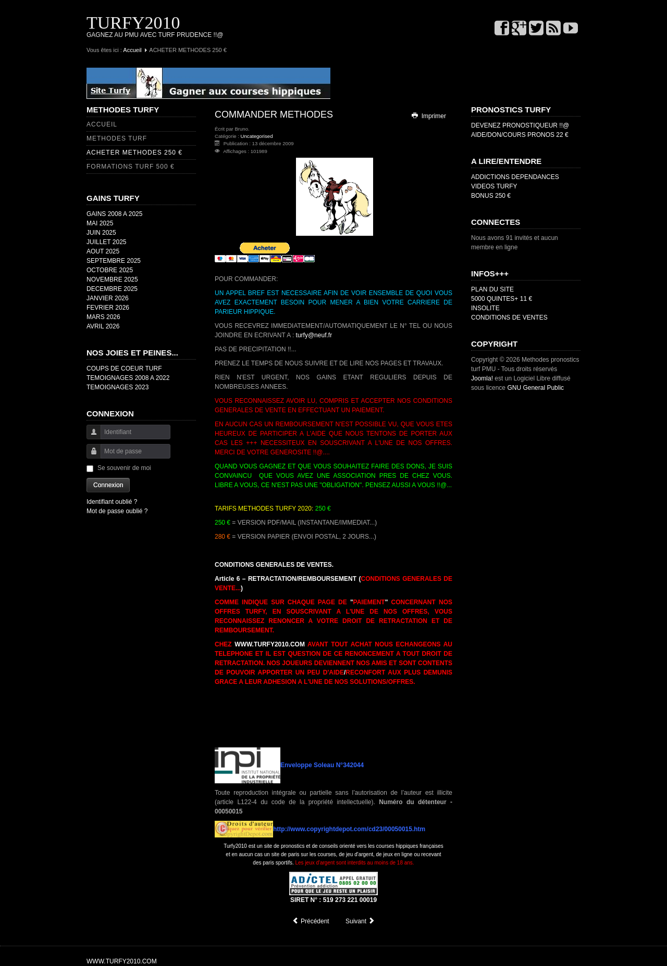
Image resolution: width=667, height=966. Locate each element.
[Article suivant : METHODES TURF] (360, 921)
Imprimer (428, 116)
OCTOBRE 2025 (110, 270)
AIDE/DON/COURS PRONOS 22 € (520, 134)
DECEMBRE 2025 (112, 289)
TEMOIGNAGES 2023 (118, 387)
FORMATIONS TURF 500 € (131, 166)
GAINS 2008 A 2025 (114, 214)
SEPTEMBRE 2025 (114, 260)
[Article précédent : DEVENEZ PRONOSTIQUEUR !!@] (311, 921)
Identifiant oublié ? (112, 501)
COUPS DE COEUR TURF (124, 368)
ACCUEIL (102, 124)
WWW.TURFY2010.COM (269, 644)
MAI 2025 (100, 223)
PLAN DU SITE (492, 289)
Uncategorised (257, 136)
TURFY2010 (133, 22)
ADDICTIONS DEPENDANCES (515, 177)
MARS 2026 (103, 317)
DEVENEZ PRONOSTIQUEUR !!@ (520, 125)
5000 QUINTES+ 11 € (501, 298)
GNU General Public (535, 387)
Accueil (132, 50)
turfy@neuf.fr (314, 335)
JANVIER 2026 (108, 298)
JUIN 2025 (101, 232)
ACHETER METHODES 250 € (134, 152)
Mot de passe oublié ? (117, 511)
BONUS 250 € (491, 195)
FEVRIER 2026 (108, 307)
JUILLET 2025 (107, 242)
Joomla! (482, 378)
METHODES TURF (117, 138)
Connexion (108, 485)
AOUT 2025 (103, 251)
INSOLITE (485, 308)
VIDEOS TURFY (494, 186)
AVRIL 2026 (103, 326)
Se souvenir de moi (124, 468)
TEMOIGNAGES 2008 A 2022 (128, 378)
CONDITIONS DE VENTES (509, 317)
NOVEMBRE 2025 (112, 279)
